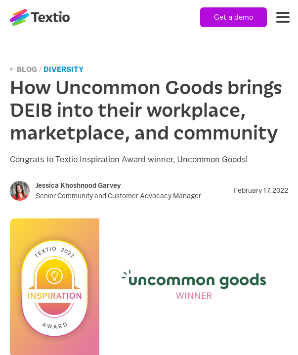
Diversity (63, 69)
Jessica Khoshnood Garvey (78, 185)
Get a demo (233, 17)
